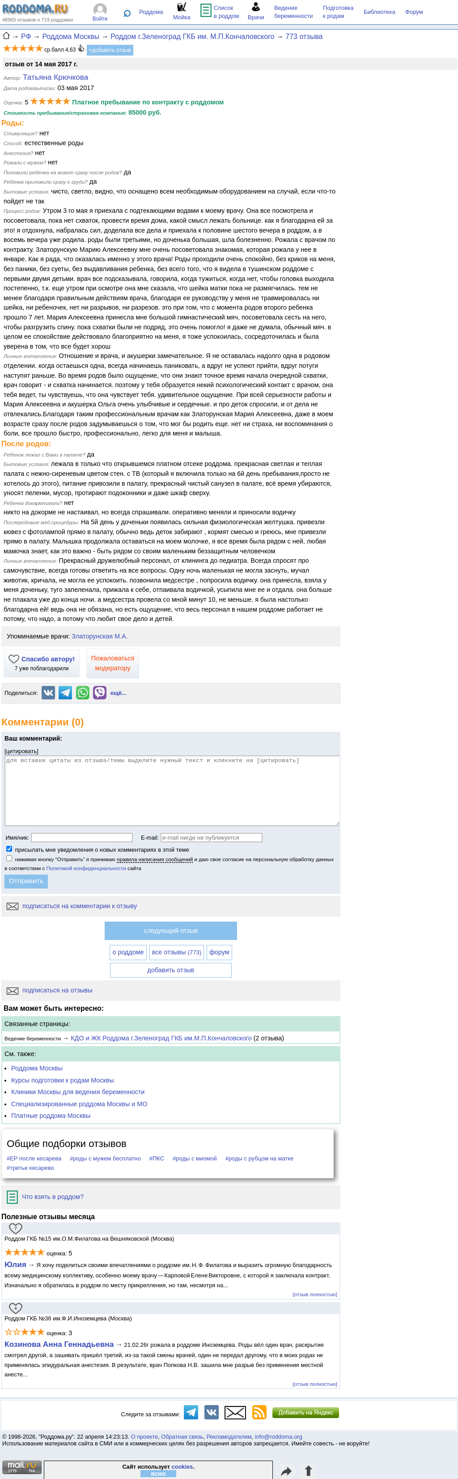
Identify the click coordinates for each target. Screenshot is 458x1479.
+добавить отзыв (110, 50)
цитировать (21, 751)
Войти (100, 19)
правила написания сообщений (155, 859)
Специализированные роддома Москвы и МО (79, 1104)
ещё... (118, 693)
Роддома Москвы (37, 1068)
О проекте (144, 1436)
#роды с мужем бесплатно (105, 1158)
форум (219, 952)
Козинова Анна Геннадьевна (60, 1344)
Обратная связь (182, 1436)
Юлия (15, 1264)
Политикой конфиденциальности (86, 868)
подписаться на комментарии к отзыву (72, 906)
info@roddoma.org (278, 1436)
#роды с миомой (195, 1158)
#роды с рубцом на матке (259, 1158)
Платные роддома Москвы (50, 1115)
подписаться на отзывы (50, 990)
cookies (182, 1466)
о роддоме (128, 952)
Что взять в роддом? (45, 1196)
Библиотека (379, 12)
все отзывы (176, 952)
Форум (414, 12)
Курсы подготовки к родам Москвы (62, 1080)
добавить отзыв (171, 970)
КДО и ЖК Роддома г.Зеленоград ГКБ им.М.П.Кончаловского (161, 1038)
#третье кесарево (30, 1167)
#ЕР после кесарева (34, 1158)
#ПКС (156, 1158)
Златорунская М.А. (99, 636)
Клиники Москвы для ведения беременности (77, 1091)
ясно (158, 1473)
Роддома (151, 12)
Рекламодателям (229, 1436)
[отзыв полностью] (315, 1294)
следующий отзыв (171, 930)
